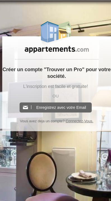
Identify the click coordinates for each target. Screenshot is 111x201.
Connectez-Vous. (79, 121)
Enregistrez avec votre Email (61, 107)
